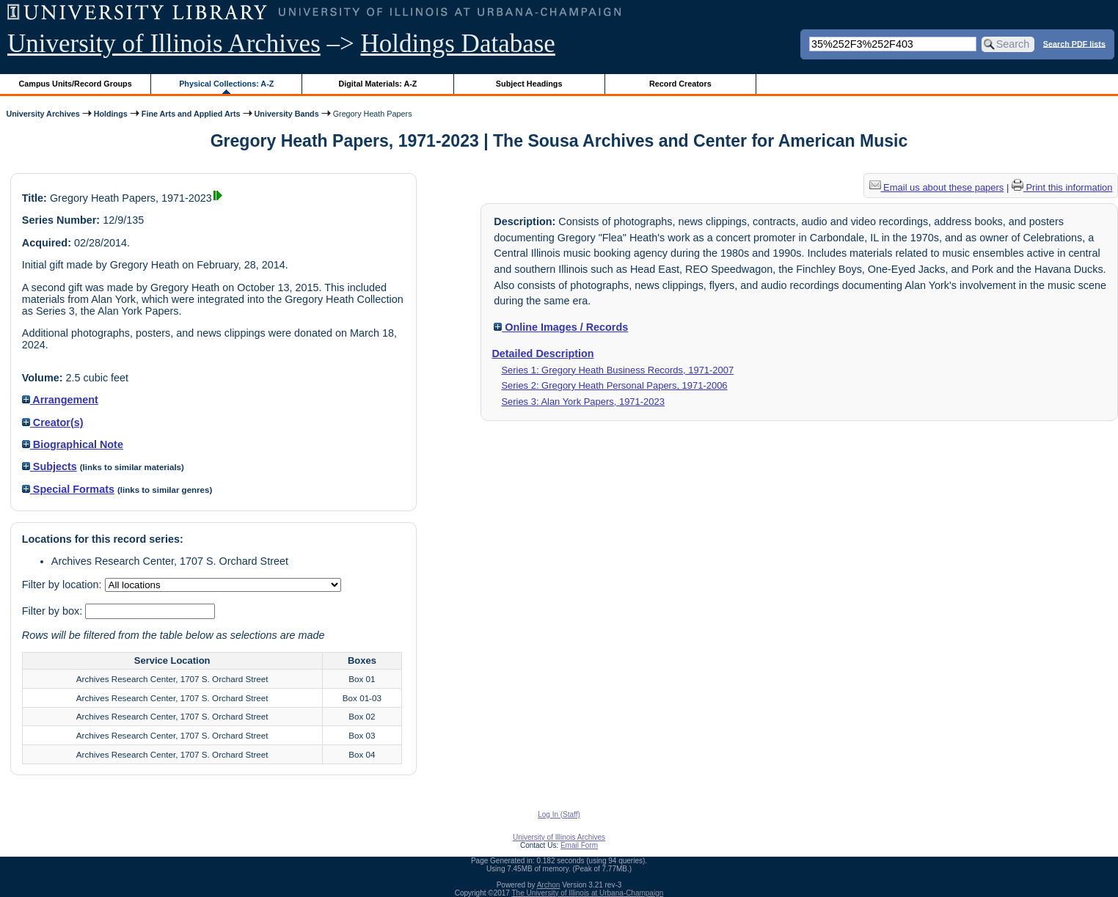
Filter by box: (53, 611)
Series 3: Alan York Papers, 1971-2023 (583, 401)
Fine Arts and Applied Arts (191, 113)
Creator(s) (53, 422)
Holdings (111, 113)
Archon (548, 885)
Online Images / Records (561, 327)
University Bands (287, 113)
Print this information (1062, 187)
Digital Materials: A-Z (377, 83)
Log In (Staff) (559, 814)
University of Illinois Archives (164, 43)
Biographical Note (72, 444)
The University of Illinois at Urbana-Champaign (588, 893)
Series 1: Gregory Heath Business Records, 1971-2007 (617, 370)
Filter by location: (63, 584)
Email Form (579, 845)
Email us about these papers (936, 187)
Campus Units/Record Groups (75, 83)
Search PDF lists (1074, 43)
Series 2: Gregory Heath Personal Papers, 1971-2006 (614, 385)
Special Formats (68, 489)
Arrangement (60, 400)
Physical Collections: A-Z (226, 83)
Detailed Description (542, 353)
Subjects (49, 466)
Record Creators (680, 83)
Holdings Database (458, 43)
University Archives (42, 113)
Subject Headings (529, 83)
